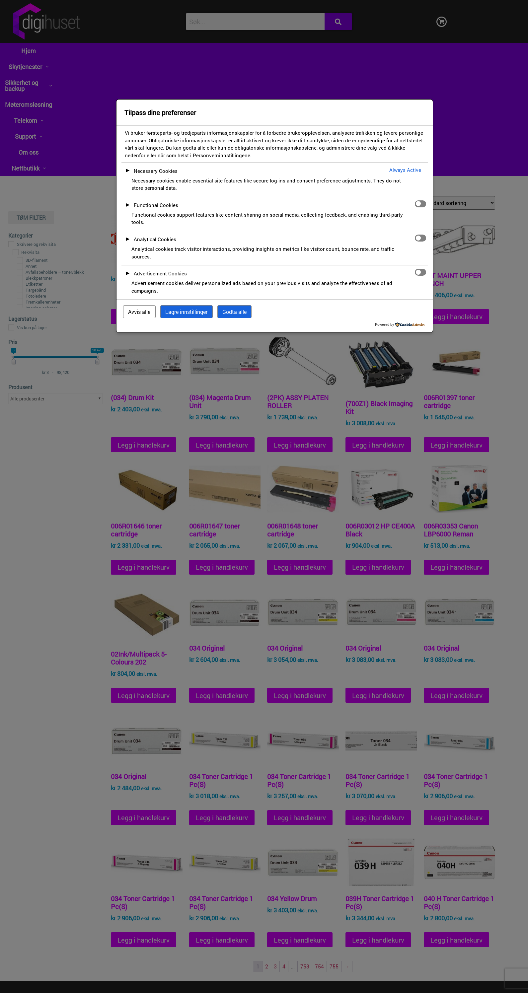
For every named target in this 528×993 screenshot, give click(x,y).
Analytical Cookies (155, 239)
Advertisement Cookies (160, 273)
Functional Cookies (156, 205)
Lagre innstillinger (186, 311)
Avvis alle (139, 311)
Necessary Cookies (156, 171)
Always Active (405, 170)
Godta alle (234, 311)
